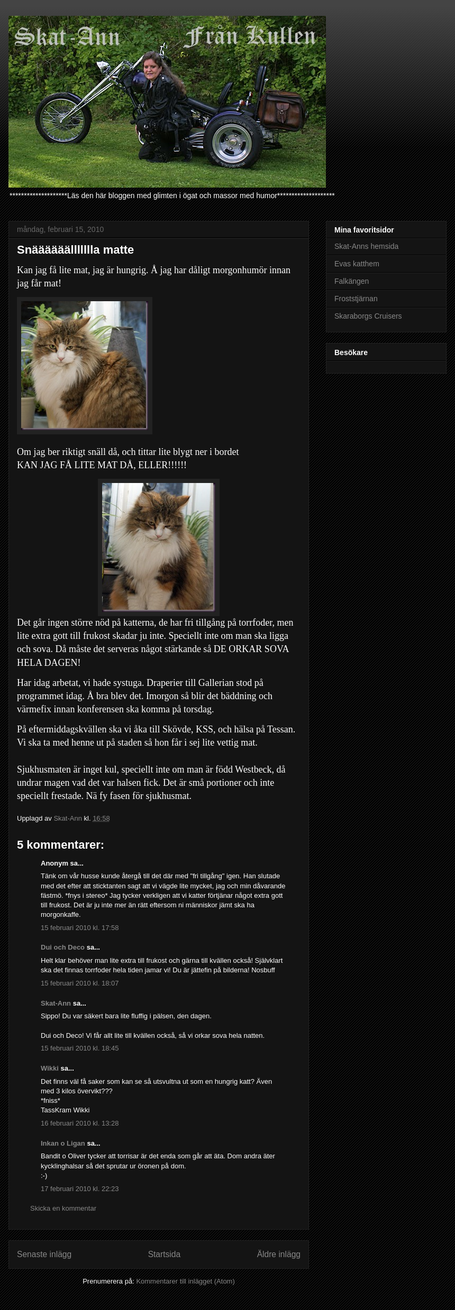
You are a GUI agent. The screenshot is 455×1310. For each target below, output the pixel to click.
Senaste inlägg (44, 1254)
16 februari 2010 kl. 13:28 (80, 1123)
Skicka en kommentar (63, 1208)
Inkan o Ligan (63, 1143)
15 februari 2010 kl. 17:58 (80, 928)
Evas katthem (356, 263)
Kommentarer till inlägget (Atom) (185, 1281)
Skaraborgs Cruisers (368, 316)
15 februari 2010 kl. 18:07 (80, 983)
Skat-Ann (56, 1003)
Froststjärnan (356, 298)
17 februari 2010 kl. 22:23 (80, 1189)
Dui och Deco (63, 947)
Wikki (50, 1068)
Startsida (164, 1254)
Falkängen (351, 281)
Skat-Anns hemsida (366, 246)
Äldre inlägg (279, 1254)
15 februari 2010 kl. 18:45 (80, 1048)
